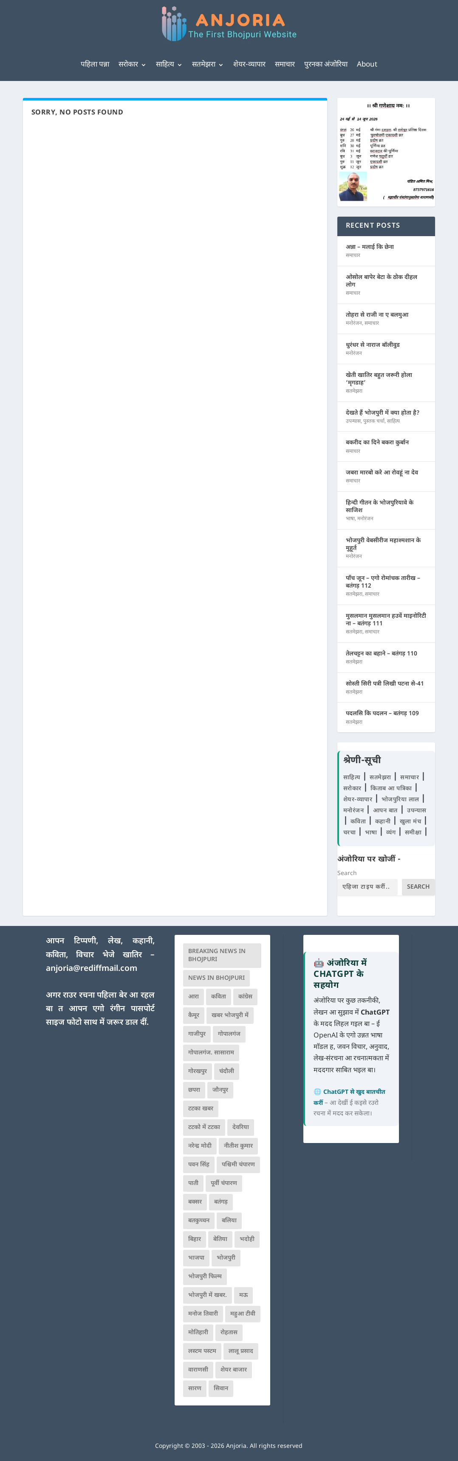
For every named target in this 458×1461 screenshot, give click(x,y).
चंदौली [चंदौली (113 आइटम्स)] (226, 1072)
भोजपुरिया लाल (401, 800)
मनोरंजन (354, 323)
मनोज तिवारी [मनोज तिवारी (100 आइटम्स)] (203, 1314)
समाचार (285, 65)
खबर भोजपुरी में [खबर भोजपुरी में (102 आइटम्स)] (230, 1016)
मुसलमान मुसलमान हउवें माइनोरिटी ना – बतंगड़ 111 (386, 620)
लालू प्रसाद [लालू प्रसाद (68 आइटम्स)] (241, 1351)
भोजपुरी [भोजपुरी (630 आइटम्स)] (226, 1258)
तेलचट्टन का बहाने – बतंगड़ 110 (381, 654)
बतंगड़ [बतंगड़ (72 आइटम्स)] (221, 1202)
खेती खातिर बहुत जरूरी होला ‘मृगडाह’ (379, 379)
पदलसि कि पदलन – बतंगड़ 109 (382, 714)
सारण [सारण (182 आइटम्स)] (194, 1389)
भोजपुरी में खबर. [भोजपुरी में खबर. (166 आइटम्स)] (207, 1295)
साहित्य (165, 65)
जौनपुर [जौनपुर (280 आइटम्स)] (220, 1090)
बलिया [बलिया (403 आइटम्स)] (229, 1221)
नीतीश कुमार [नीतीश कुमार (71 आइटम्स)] (238, 1146)
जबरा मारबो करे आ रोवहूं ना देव (382, 473)
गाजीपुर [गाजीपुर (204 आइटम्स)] (197, 1034)
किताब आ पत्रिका (392, 789)
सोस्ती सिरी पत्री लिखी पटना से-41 (385, 684)
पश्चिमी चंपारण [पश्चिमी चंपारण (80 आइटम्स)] (238, 1165)
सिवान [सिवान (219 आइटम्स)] (221, 1389)
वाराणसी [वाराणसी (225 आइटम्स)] (198, 1370)
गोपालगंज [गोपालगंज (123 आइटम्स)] (229, 1034)
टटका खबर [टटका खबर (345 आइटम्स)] (200, 1109)
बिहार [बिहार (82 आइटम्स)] (194, 1239)
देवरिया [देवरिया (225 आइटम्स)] (240, 1128)
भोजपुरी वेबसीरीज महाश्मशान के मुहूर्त (383, 544)
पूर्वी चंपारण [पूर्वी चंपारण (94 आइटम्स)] (224, 1183)
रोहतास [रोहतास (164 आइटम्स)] (229, 1333)
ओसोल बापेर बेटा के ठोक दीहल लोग (381, 281)
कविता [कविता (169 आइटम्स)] (218, 997)
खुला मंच (411, 822)
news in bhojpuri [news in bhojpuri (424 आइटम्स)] (216, 978)
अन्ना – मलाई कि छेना (370, 247)
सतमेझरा (203, 65)
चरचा (350, 833)
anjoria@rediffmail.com (91, 969)
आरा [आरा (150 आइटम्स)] (193, 997)
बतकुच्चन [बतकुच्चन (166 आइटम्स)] (198, 1221)
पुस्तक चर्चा (373, 421)
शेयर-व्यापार (249, 65)
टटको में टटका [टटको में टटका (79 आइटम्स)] (204, 1128)
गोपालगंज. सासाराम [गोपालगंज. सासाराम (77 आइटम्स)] (211, 1053)
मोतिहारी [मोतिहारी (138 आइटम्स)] (198, 1333)
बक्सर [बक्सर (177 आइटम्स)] (195, 1202)
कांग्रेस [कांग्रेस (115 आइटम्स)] (245, 997)
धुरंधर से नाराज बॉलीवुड (373, 345)
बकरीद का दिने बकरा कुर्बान (377, 443)
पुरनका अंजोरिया (326, 65)
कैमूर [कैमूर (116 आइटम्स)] (193, 1016)
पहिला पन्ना (95, 65)
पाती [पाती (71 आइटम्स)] (193, 1183)
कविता (359, 822)
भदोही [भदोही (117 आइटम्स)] (247, 1239)
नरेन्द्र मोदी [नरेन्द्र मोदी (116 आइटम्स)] (200, 1146)
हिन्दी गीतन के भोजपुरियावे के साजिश (379, 507)
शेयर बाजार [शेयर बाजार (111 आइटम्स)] (234, 1370)
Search (347, 874)
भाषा (350, 519)
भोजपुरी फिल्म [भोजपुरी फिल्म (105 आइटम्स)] (205, 1277)
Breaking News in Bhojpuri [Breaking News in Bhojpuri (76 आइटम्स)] (217, 956)
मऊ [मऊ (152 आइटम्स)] (243, 1295)
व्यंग (392, 833)
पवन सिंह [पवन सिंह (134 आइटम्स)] (198, 1165)
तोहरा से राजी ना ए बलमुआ (377, 315)
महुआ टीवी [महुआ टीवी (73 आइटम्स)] (242, 1314)
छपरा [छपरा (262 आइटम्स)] (194, 1090)
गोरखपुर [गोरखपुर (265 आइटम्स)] (197, 1072)
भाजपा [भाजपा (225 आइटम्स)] (196, 1258)
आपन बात (385, 811)
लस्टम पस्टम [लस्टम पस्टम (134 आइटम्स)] (202, 1351)
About (367, 65)
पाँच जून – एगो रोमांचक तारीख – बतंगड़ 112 (383, 582)
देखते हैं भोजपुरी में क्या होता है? (383, 413)
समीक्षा (414, 833)
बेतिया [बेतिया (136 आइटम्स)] (220, 1239)
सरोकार (128, 65)
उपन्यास (353, 421)
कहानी (384, 822)
